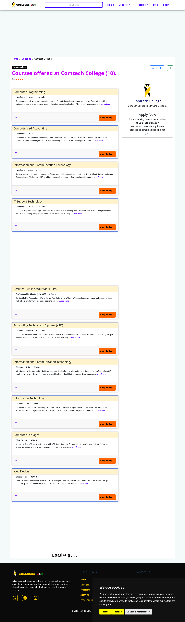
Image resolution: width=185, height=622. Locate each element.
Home (110, 4)
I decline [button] (118, 612)
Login (166, 4)
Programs (85, 590)
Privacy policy (87, 600)
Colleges (26, 58)
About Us (85, 595)
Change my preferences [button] (138, 612)
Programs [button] (140, 4)
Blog (155, 4)
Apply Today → (107, 117)
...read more (106, 104)
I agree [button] (105, 612)
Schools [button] (123, 4)
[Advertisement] (92, 35)
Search (74, 4)
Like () (158, 68)
